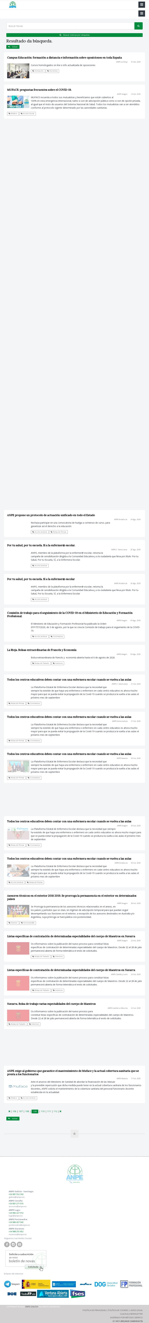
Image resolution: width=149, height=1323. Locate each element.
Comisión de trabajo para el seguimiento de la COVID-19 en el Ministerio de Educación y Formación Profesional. (70, 614)
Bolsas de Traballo (40, 663)
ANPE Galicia (31, 1306)
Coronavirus (57, 636)
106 (14, 1111)
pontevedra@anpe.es (19, 1225)
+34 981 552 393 (16, 1194)
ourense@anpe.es (18, 1234)
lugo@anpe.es (16, 1215)
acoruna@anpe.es (18, 1206)
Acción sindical (39, 599)
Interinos (58, 663)
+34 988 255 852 (16, 1231)
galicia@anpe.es (17, 1197)
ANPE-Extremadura (120, 721)
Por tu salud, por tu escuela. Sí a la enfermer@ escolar (41, 579)
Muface (13, 113)
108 (27, 1111)
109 (35, 1111)
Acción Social (27, 113)
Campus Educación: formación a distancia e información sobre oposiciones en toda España (64, 57)
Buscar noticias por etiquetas (75, 35)
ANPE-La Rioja (121, 62)
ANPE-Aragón (122, 94)
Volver (13, 46)
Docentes (52, 71)
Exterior (13, 923)
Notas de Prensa (16, 703)
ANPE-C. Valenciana (120, 684)
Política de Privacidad (94, 1310)
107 (21, 1111)
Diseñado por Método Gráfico (126, 1317)
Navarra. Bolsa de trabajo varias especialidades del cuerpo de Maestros (51, 1004)
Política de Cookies (118, 1310)
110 (43, 1111)
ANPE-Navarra (122, 758)
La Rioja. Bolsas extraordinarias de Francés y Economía (41, 650)
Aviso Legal (136, 1310)
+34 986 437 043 (16, 1222)
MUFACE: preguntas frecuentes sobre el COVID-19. (39, 90)
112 (55, 1111)
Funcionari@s (27, 923)
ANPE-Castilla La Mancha (118, 1008)
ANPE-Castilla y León (119, 974)
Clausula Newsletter (131, 1313)
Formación (38, 71)
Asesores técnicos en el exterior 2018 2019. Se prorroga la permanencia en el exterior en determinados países (71, 897)
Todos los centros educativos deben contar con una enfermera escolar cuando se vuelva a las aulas (69, 679)
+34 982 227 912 (16, 1212)
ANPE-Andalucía (120, 583)
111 (49, 1111)
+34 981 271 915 (16, 1203)
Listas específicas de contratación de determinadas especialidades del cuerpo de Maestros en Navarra (71, 936)
